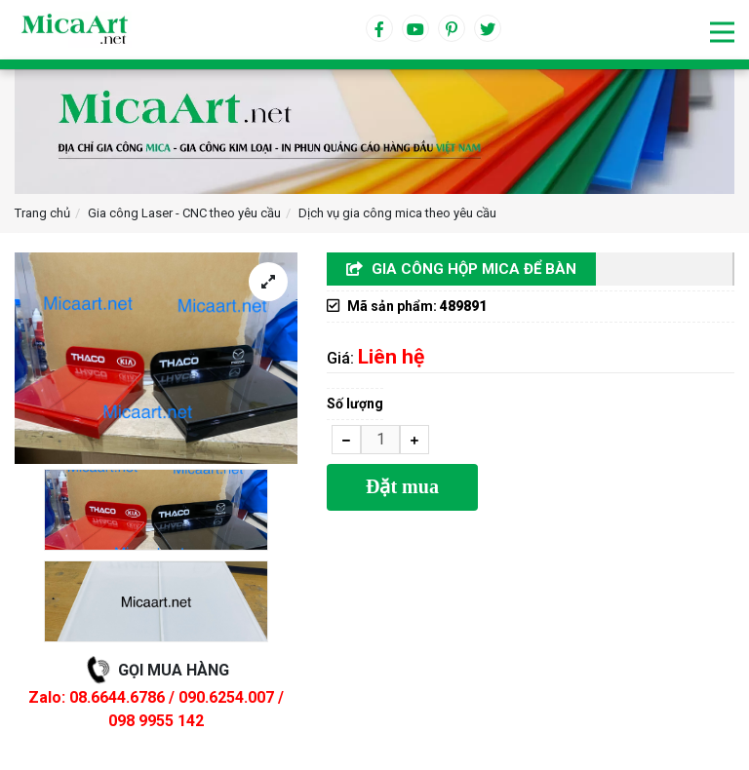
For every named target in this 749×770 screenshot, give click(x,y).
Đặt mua (402, 486)
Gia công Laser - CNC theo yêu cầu (184, 213)
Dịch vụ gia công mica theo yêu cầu (397, 213)
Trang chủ (42, 213)
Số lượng (355, 403)
